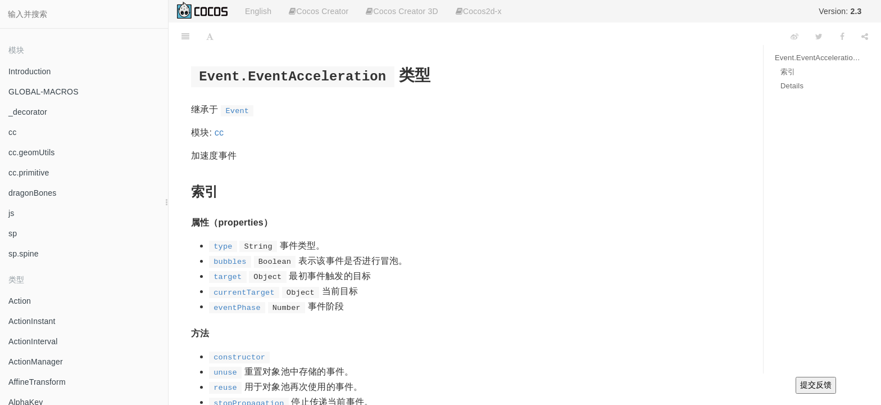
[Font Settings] (210, 36)
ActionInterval (33, 341)
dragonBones (32, 192)
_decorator (27, 111)
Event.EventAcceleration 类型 (819, 57)
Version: (840, 11)
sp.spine (23, 253)
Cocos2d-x (479, 11)
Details (791, 86)
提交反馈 (816, 384)
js (11, 213)
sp (12, 233)
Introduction (29, 71)
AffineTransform (37, 381)
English (258, 11)
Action (19, 300)
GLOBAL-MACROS (43, 91)
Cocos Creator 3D (402, 11)
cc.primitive (28, 172)
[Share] (865, 36)
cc (12, 132)
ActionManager (35, 361)
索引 (787, 72)
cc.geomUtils (31, 152)
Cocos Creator (318, 11)
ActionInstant (32, 321)
